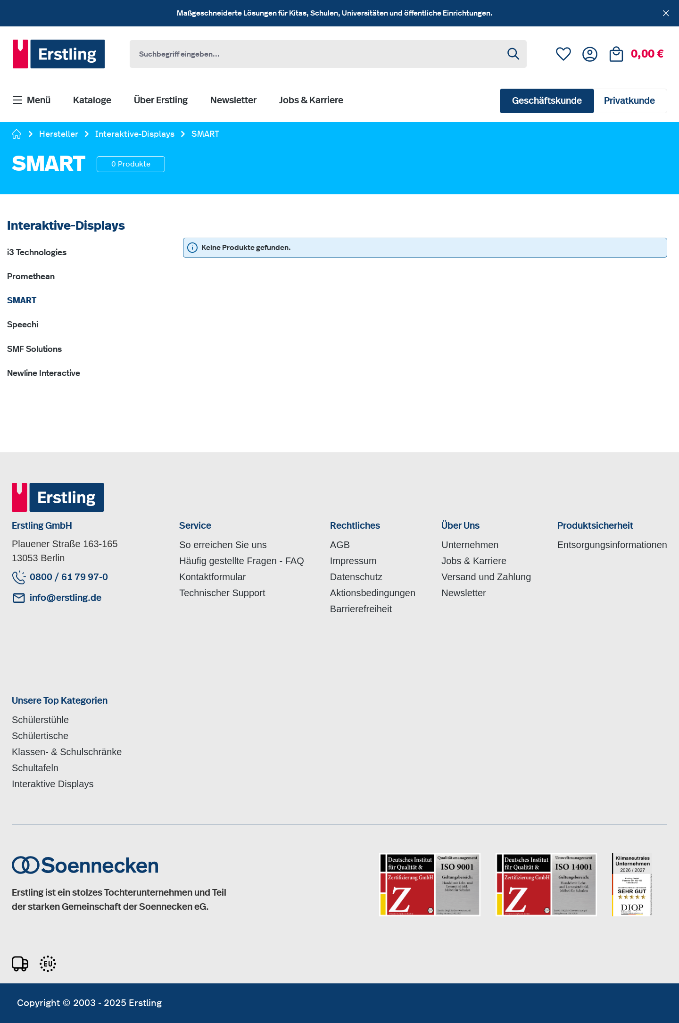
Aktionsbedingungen (372, 593)
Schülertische (40, 736)
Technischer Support (222, 593)
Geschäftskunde (547, 101)
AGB (340, 545)
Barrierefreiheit (361, 609)
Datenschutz (356, 577)
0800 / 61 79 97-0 (69, 577)
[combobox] (316, 54)
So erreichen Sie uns (223, 545)
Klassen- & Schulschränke (67, 752)
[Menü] (31, 101)
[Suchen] (514, 54)
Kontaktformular (212, 577)
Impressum (353, 561)
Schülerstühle (40, 720)
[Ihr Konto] (590, 54)
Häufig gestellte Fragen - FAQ (241, 561)
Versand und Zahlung (486, 577)
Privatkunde (629, 101)
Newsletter (463, 593)
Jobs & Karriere (473, 561)
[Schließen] (666, 12)
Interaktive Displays (52, 784)
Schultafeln (35, 768)
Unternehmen (469, 545)
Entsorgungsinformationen (612, 545)
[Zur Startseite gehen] (17, 135)
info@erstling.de (65, 598)
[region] (339, 13)
